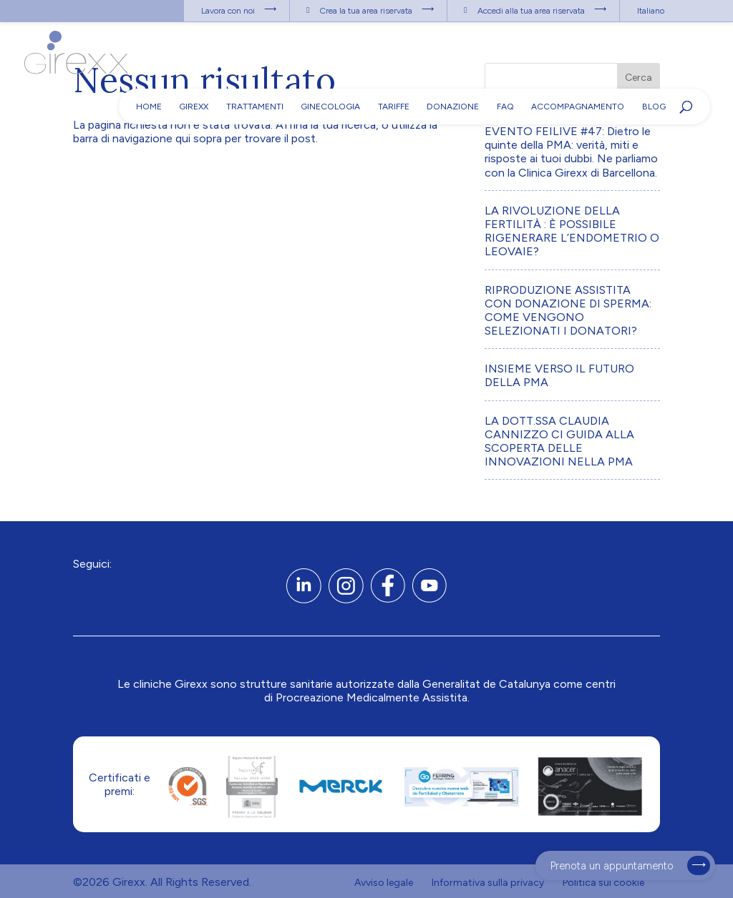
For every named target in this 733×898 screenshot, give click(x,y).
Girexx (193, 107)
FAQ (505, 107)
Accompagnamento (577, 107)
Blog (654, 107)
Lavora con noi (228, 11)
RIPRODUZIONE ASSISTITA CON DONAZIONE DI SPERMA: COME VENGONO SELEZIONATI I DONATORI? (568, 310)
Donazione (453, 107)
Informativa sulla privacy (488, 883)
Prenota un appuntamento (612, 865)
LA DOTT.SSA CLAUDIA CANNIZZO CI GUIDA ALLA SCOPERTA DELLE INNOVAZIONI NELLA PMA (559, 441)
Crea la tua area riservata (366, 11)
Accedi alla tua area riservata (531, 11)
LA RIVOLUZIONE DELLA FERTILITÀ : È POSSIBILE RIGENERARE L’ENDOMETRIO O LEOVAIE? (572, 231)
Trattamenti (254, 107)
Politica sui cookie (603, 883)
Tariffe (393, 107)
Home (149, 107)
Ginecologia (330, 107)
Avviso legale (383, 883)
